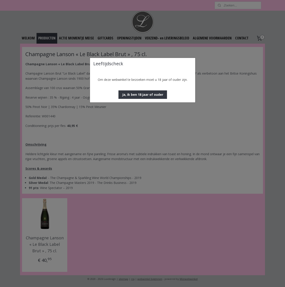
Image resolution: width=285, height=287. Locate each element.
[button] (142, 94)
